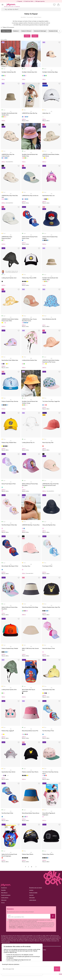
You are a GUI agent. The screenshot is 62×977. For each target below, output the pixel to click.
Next (59, 31)
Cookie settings (4, 897)
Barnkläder (23, 17)
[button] (2, 4)
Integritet (31, 895)
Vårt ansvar (3, 900)
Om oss (3, 902)
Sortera (35, 36)
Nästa (35, 867)
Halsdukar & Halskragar (40, 31)
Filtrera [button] (27, 36)
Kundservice (4, 887)
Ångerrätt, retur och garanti (35, 887)
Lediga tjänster (32, 900)
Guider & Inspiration (5, 895)
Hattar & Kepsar (37, 17)
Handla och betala (33, 892)
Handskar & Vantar (54, 31)
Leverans (31, 890)
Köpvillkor (3, 890)
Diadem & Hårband (26, 31)
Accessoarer (30, 17)
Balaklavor (16, 31)
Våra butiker (32, 897)
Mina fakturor (4, 892)
